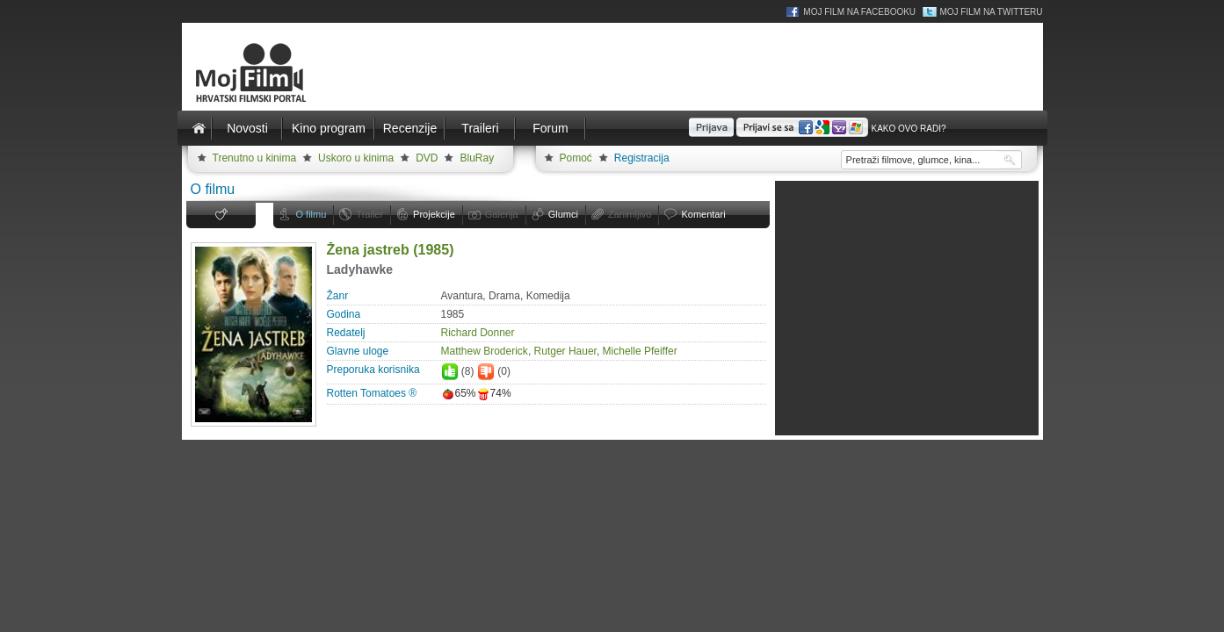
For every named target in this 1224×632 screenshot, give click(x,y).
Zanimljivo (630, 214)
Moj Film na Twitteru (990, 12)
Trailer (369, 214)
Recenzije (410, 128)
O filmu (311, 214)
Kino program (329, 128)
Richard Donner (478, 333)
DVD (427, 158)
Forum (550, 128)
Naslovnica (199, 128)
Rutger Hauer (565, 351)
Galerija (501, 214)
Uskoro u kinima (356, 158)
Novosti (247, 128)
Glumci (563, 214)
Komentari (703, 214)
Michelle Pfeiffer (640, 351)
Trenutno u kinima (255, 158)
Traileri (479, 128)
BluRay (477, 158)
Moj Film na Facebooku (859, 12)
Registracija (642, 158)
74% (493, 393)
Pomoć (576, 158)
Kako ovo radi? (908, 128)
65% (458, 393)
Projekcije (434, 214)
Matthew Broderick (484, 351)
